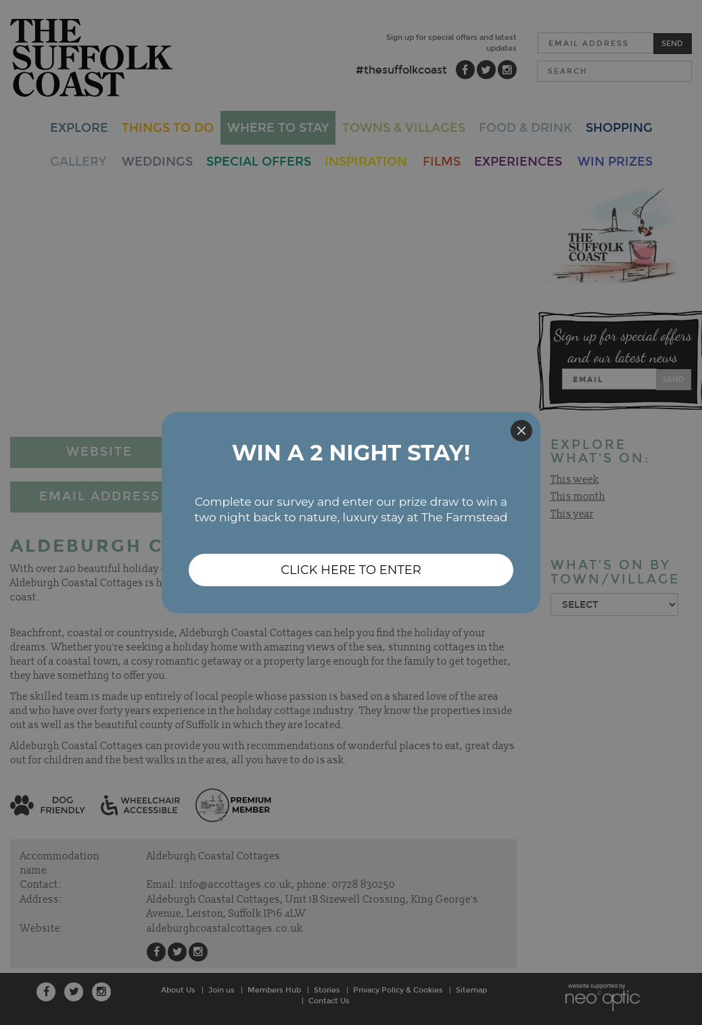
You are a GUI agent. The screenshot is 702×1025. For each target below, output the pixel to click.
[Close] (521, 431)
